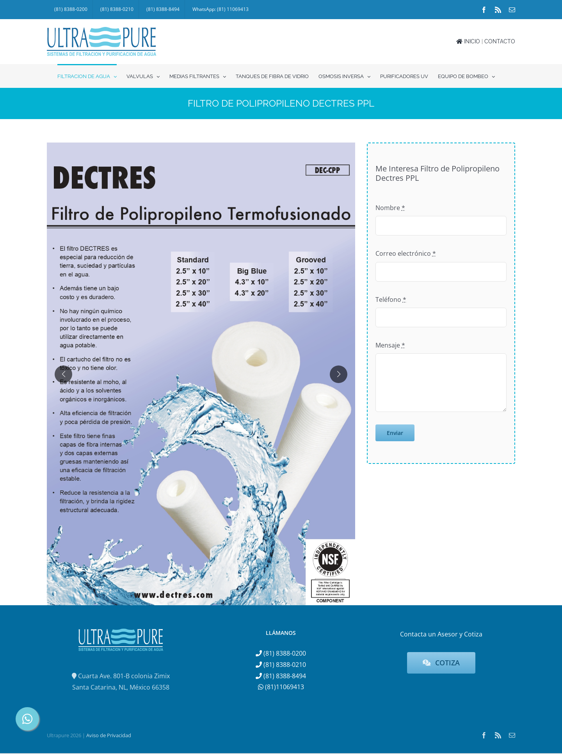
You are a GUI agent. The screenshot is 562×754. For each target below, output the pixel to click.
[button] (63, 374)
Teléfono (390, 299)
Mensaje (390, 345)
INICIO (468, 41)
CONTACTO (499, 41)
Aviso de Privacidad (108, 735)
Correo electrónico (405, 253)
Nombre (390, 207)
